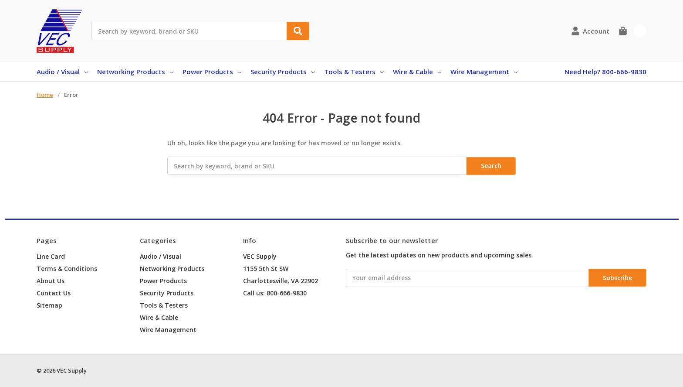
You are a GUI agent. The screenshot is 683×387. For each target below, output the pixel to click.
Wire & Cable (417, 71)
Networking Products (135, 71)
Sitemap (49, 305)
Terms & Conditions (67, 268)
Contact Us (54, 293)
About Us (50, 281)
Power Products (212, 71)
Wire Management (483, 71)
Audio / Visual (62, 71)
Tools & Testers (354, 71)
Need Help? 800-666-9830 (605, 71)
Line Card (51, 256)
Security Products (282, 71)
